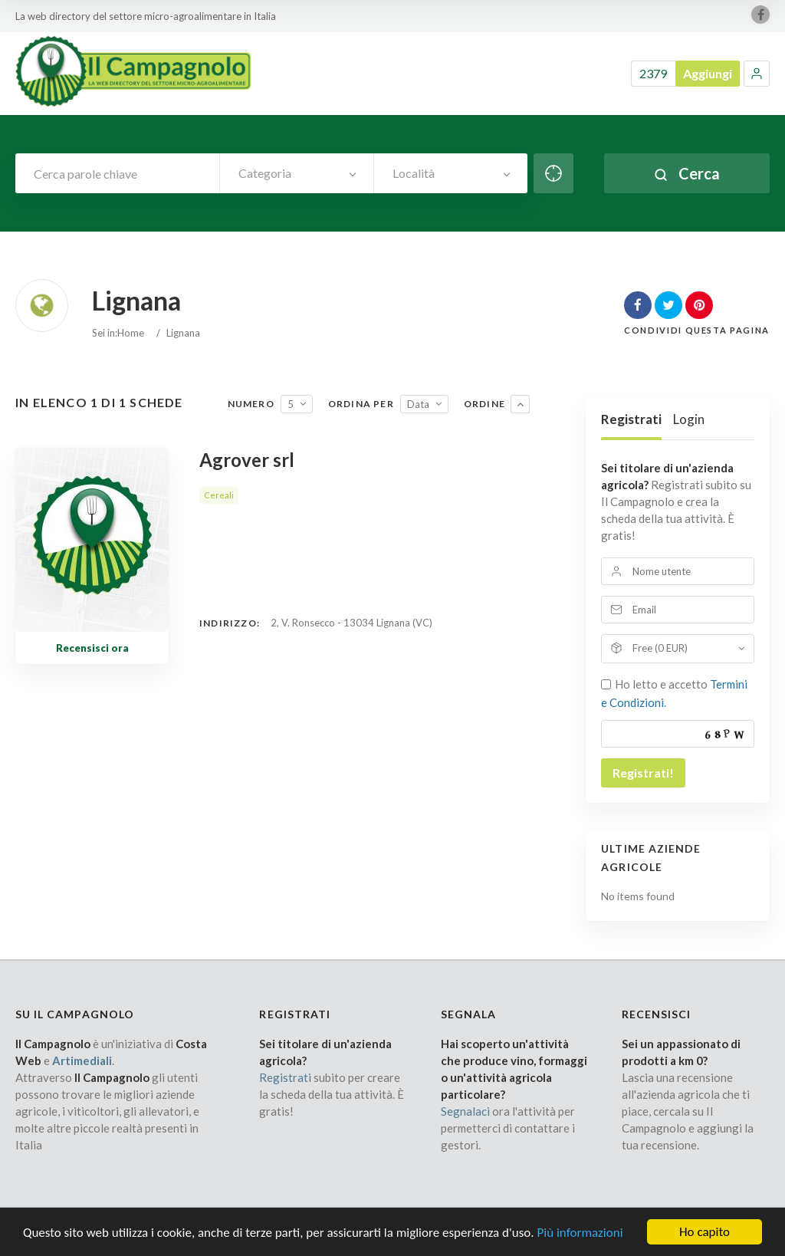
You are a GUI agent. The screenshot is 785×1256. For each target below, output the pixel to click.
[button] (757, 74)
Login (689, 419)
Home (130, 333)
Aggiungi (707, 73)
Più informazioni (579, 1237)
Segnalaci (465, 1111)
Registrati (631, 419)
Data (418, 404)
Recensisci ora (92, 648)
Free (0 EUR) (660, 648)
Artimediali (82, 1060)
